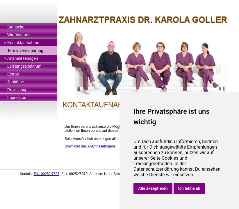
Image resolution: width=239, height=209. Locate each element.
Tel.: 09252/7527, (46, 174)
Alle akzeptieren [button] (153, 188)
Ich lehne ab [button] (189, 188)
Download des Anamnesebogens (90, 146)
